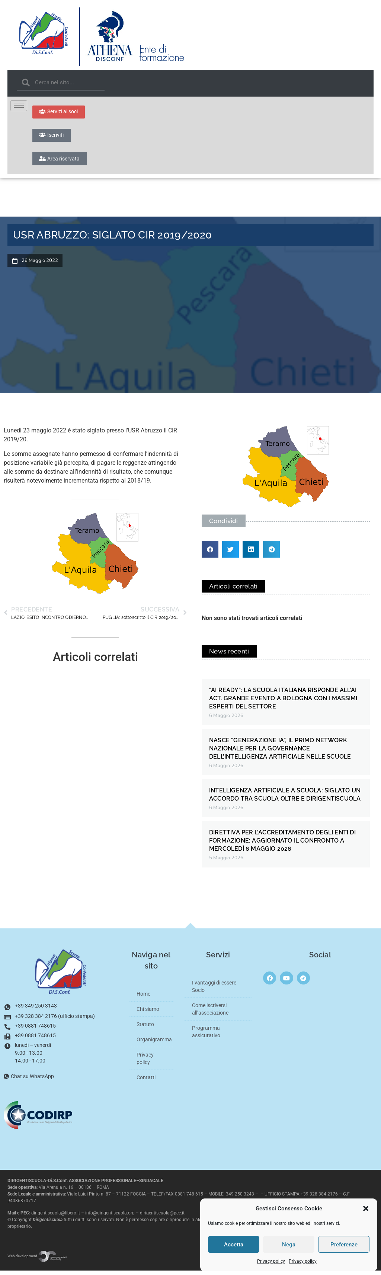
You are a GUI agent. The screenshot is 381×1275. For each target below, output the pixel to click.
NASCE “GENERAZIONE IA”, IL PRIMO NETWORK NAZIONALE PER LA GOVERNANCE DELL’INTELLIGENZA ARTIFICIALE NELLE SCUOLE (280, 753)
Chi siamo (148, 1013)
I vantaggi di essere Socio (214, 990)
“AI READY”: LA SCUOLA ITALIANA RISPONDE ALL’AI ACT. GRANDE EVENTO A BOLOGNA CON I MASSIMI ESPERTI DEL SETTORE (283, 702)
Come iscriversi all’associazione (210, 1013)
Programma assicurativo (206, 1036)
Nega (288, 1244)
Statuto (145, 1029)
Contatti (146, 1082)
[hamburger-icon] (18, 105)
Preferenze (344, 1244)
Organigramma (154, 1044)
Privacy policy (271, 1261)
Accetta (233, 1244)
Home (143, 998)
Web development (37, 1260)
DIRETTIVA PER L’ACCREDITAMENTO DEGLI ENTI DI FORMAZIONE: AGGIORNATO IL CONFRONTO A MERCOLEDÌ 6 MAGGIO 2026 (282, 845)
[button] (365, 1208)
